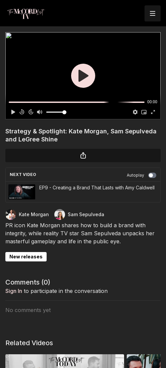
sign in (13, 291)
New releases (26, 256)
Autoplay (141, 175)
